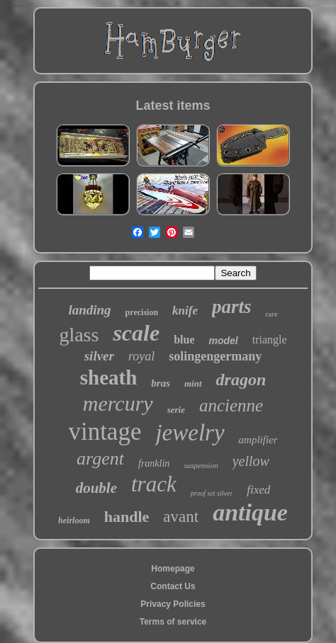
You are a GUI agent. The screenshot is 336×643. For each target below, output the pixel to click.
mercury (118, 403)
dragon (241, 379)
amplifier (258, 439)
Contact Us (172, 586)
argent (100, 458)
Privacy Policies (172, 604)
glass (79, 335)
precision (141, 312)
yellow (251, 461)
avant (180, 516)
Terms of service (173, 622)
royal (141, 356)
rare (271, 313)
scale (136, 333)
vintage (104, 431)
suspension (201, 465)
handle (127, 516)
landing (89, 309)
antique (250, 512)
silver (99, 355)
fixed (258, 489)
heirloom (74, 520)
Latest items (172, 105)
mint (193, 383)
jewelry (189, 432)
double (96, 487)
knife (185, 310)
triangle (269, 340)
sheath (109, 377)
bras (160, 383)
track (154, 484)
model (222, 340)
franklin (153, 463)
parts (232, 306)
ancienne (231, 405)
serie (176, 409)
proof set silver (212, 493)
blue (184, 340)
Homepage (172, 569)
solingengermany (215, 356)
